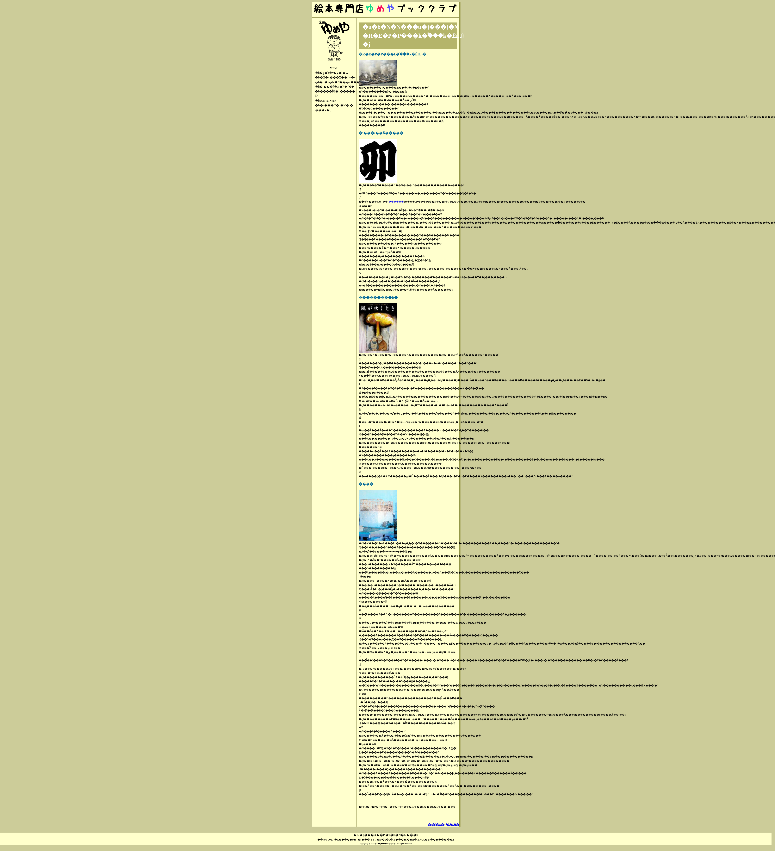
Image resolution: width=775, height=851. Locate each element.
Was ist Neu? (328, 100)
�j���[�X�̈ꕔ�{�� (337, 86)
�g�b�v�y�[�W (334, 72)
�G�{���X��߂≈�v (338, 77)
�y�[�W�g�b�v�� (443, 824)
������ (396, 201)
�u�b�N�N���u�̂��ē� (342, 82)
